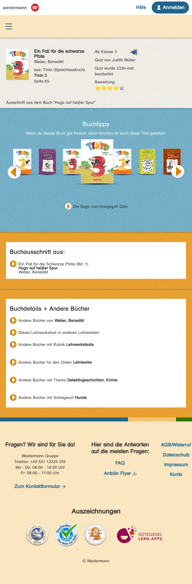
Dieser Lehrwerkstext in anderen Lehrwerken (58, 332)
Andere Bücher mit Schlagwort (52, 397)
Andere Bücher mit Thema (67, 380)
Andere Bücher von (51, 320)
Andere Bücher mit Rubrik (56, 344)
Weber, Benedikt (53, 265)
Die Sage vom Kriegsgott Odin (100, 206)
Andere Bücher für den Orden (55, 362)
